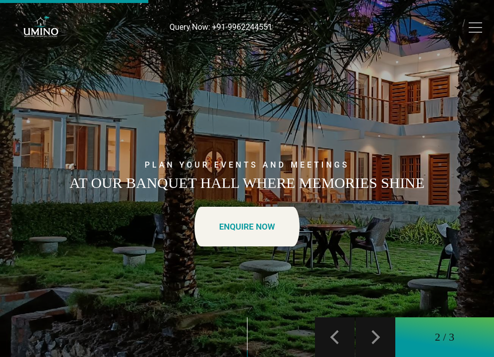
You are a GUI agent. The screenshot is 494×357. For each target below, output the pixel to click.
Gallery (288, 51)
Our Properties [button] (233, 51)
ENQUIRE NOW (247, 227)
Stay (67, 51)
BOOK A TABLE (394, 51)
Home (39, 51)
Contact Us (330, 51)
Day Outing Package (120, 51)
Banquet (181, 51)
